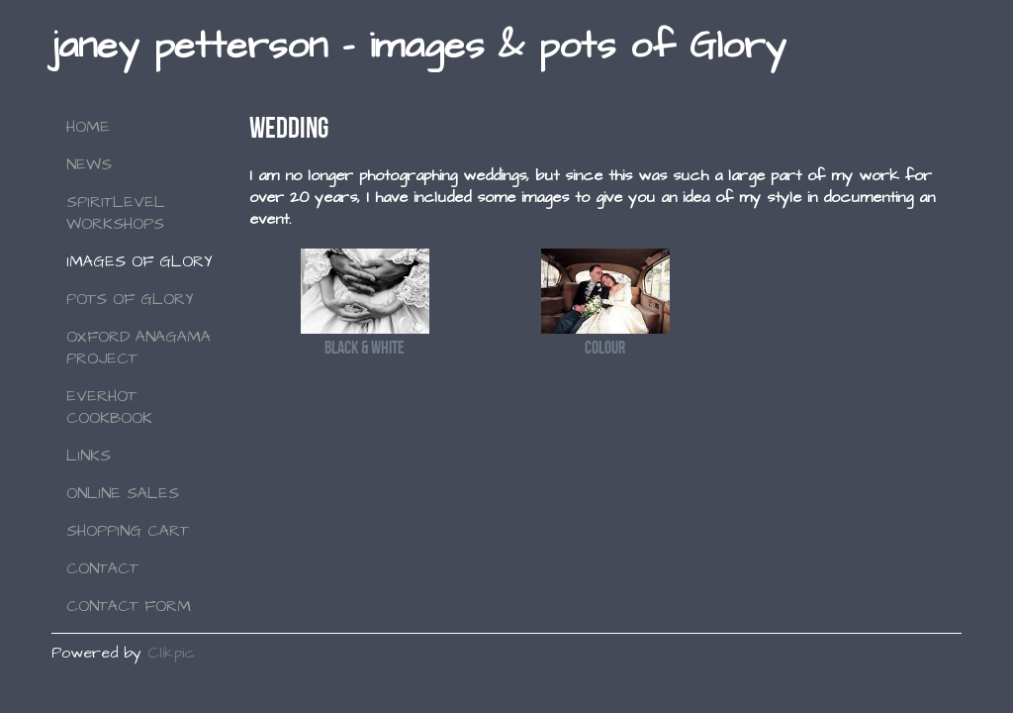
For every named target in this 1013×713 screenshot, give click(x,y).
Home (88, 127)
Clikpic (171, 652)
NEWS (89, 164)
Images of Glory (139, 261)
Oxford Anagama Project (138, 347)
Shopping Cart (127, 531)
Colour (605, 347)
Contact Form (128, 606)
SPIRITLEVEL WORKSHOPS (115, 213)
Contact (102, 568)
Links (88, 455)
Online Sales (122, 493)
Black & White (364, 347)
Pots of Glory (130, 299)
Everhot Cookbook (109, 407)
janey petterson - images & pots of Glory (418, 46)
